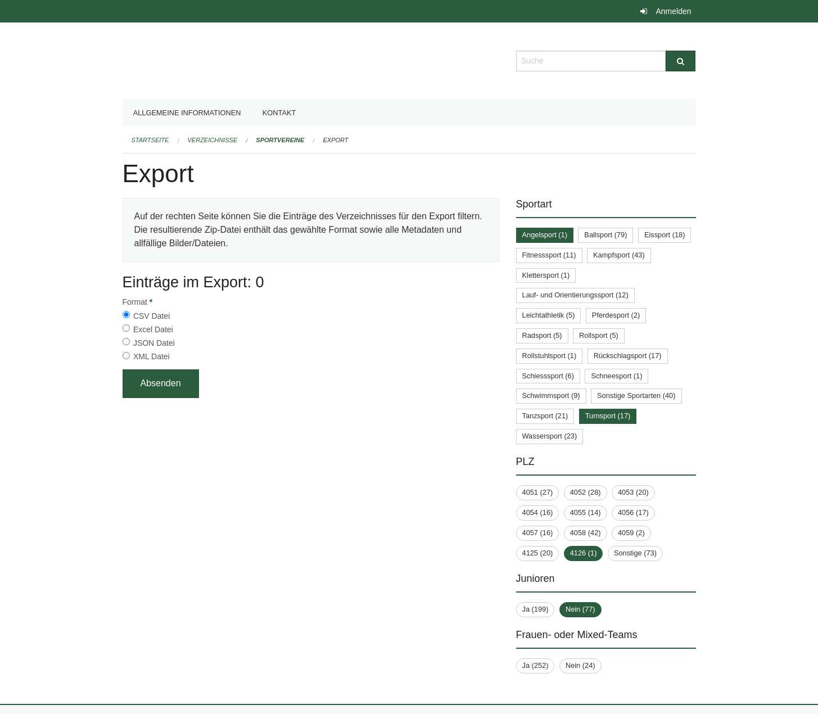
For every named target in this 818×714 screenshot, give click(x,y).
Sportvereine (280, 140)
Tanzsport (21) (545, 416)
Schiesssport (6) (548, 376)
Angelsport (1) (544, 235)
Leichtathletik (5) (548, 315)
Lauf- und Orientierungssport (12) (575, 295)
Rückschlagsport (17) (628, 355)
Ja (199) (535, 609)
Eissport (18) (664, 235)
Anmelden (673, 11)
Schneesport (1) (616, 376)
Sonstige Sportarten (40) (636, 395)
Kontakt (279, 113)
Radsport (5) (542, 335)
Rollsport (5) (598, 335)
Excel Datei (153, 329)
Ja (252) (535, 665)
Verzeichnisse (213, 140)
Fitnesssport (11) (549, 255)
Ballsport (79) (605, 235)
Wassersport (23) (549, 436)
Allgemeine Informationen (187, 113)
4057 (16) (537, 532)
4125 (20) (537, 553)
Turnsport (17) (608, 416)
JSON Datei (154, 342)
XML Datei (151, 356)
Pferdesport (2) (616, 315)
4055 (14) (585, 512)
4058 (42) (585, 532)
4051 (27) (537, 492)
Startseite (150, 140)
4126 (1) (583, 553)
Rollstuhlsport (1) (549, 355)
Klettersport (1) (546, 275)
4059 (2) (631, 532)
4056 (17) (633, 512)
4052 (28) (585, 492)
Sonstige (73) (635, 553)
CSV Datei (151, 315)
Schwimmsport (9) (551, 395)
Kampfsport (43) (619, 255)
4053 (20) (633, 492)
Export (336, 140)
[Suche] (680, 61)
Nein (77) (580, 609)
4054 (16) (537, 512)
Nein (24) (580, 665)
